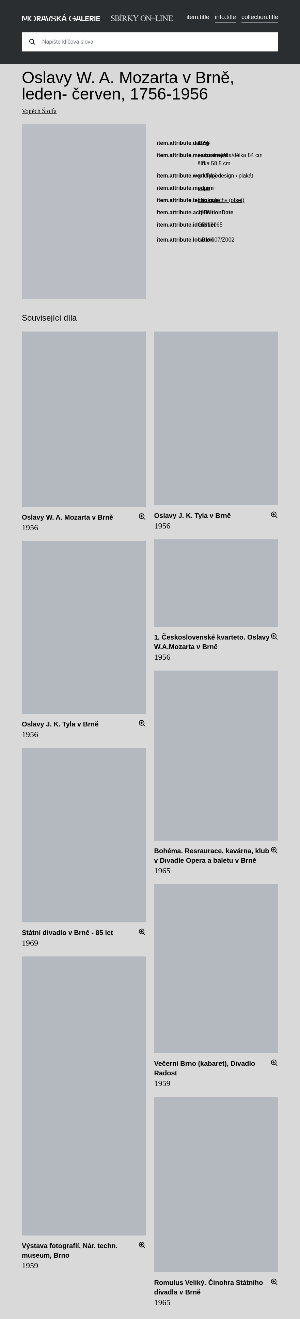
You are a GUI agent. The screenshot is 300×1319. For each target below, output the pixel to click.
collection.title (259, 17)
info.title (225, 17)
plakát (246, 176)
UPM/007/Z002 (216, 240)
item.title (198, 17)
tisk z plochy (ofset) (221, 200)
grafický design (216, 176)
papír (204, 188)
